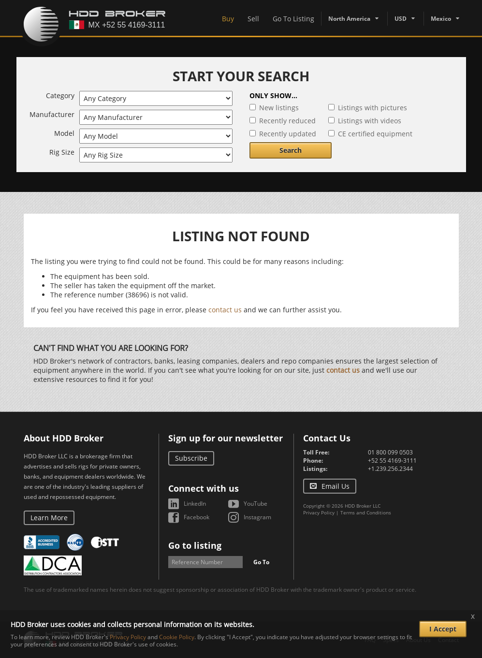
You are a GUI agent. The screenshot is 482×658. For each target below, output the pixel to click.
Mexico (441, 19)
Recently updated (287, 133)
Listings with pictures (372, 107)
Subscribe (191, 458)
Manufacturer (51, 114)
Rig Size (61, 152)
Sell (253, 18)
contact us (225, 309)
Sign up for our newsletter (225, 438)
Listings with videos (369, 120)
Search (290, 150)
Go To (261, 562)
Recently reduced (287, 120)
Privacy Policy (319, 512)
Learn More (49, 517)
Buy (228, 18)
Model (64, 133)
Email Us (335, 486)
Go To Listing (293, 18)
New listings (279, 107)
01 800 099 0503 (390, 452)
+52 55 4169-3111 (392, 460)
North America (349, 19)
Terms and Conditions (365, 512)
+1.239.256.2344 (390, 469)
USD (400, 19)
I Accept (442, 628)
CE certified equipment (375, 133)
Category (60, 95)
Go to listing (194, 545)
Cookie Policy (176, 637)
